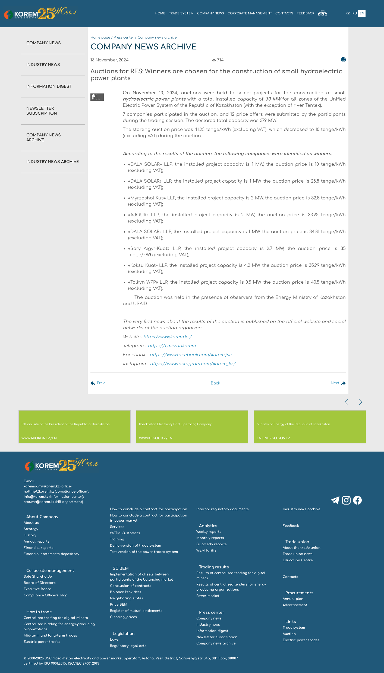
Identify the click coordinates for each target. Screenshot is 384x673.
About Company (42, 517)
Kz (348, 13)
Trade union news (298, 554)
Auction (289, 634)
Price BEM (118, 604)
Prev (101, 383)
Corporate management (250, 13)
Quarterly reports (211, 544)
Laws (114, 639)
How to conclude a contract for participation (148, 509)
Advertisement (295, 605)
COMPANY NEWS (210, 13)
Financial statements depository (51, 554)
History (30, 535)
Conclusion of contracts (130, 586)
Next (334, 383)
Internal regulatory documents (222, 509)
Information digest (48, 86)
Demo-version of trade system (135, 545)
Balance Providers (125, 592)
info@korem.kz (36, 497)
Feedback (305, 13)
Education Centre (298, 560)
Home (160, 13)
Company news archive (157, 37)
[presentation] (346, 402)
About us (31, 523)
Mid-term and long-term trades (50, 635)
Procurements (299, 593)
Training (117, 539)
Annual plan (293, 599)
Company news (43, 43)
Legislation (124, 634)
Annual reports (36, 541)
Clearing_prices (123, 617)
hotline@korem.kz (39, 491)
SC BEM (121, 568)
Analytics (208, 526)
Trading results (214, 567)
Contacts (284, 13)
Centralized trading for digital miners (56, 618)
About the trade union (301, 548)
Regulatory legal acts (128, 646)
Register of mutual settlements (136, 611)
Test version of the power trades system (144, 552)
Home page (100, 37)
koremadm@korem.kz (41, 486)
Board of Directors (40, 583)
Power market (207, 596)
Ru (354, 13)
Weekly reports (208, 532)
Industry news (43, 65)
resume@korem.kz (39, 502)
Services (117, 527)
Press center (124, 37)
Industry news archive (52, 162)
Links (290, 622)
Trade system (181, 13)
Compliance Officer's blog (45, 595)
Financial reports (38, 548)
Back (214, 383)
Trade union (297, 542)
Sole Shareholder (38, 576)
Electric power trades (42, 642)
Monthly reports (210, 538)
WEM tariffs (206, 550)
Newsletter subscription (216, 637)
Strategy (31, 529)
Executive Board (37, 589)
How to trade (39, 612)
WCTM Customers (125, 533)
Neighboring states (126, 598)
